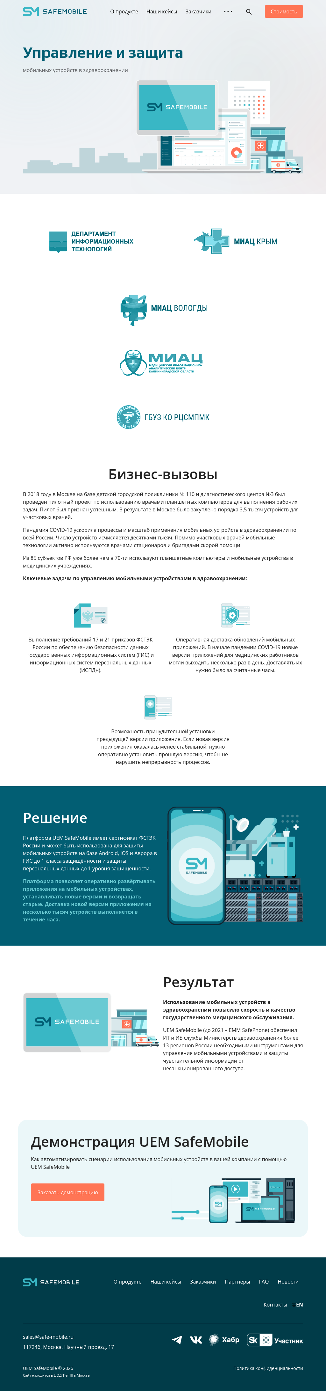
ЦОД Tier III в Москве (72, 1375)
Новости (288, 1281)
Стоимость (284, 11)
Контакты (275, 1304)
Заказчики (198, 11)
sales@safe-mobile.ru (48, 1336)
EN (299, 1304)
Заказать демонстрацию (68, 1192)
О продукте (124, 11)
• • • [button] (228, 11)
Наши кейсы (161, 11)
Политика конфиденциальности (268, 1368)
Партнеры (237, 1281)
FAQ (264, 1281)
